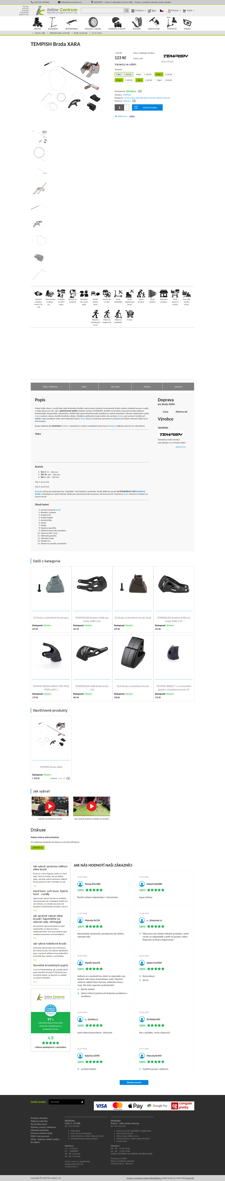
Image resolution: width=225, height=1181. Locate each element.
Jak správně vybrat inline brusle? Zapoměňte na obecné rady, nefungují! (48, 919)
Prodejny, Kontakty (39, 1118)
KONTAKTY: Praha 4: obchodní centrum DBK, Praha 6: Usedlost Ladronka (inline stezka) (132, 2)
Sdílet (132, 116)
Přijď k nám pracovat (40, 1136)
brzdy (37, 416)
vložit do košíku (145, 107)
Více (35, 885)
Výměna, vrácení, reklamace (43, 1127)
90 (48, 472)
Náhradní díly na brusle (60, 33)
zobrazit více (181, 447)
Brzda (120, 416)
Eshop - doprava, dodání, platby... (46, 1139)
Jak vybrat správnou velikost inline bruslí (50, 868)
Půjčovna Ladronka (39, 1121)
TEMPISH (127, 95)
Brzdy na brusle (80, 33)
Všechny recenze (134, 1082)
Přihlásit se (37, 847)
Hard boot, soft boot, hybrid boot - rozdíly (50, 893)
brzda (126, 494)
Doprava (127, 101)
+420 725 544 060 (41, 2)
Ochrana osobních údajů (41, 1133)
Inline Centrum (56, 10)
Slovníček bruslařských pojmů (50, 965)
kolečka (111, 426)
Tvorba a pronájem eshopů (138, 1178)
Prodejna (139, 10)
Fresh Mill (189, 1178)
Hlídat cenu (122, 116)
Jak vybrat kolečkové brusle (49, 943)
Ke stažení (35, 1142)
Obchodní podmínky (40, 1130)
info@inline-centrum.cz (71, 2)
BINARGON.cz (156, 1178)
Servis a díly (40, 33)
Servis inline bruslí (39, 1124)
